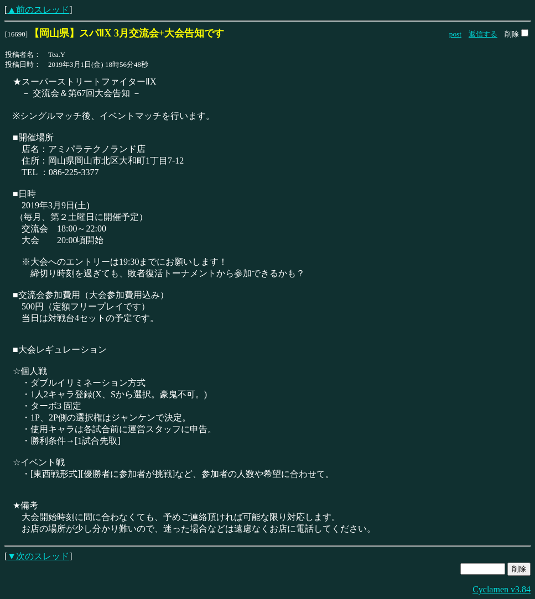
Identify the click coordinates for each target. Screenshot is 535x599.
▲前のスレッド (38, 9)
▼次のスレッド (38, 556)
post (455, 34)
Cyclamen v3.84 (501, 589)
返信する (483, 34)
